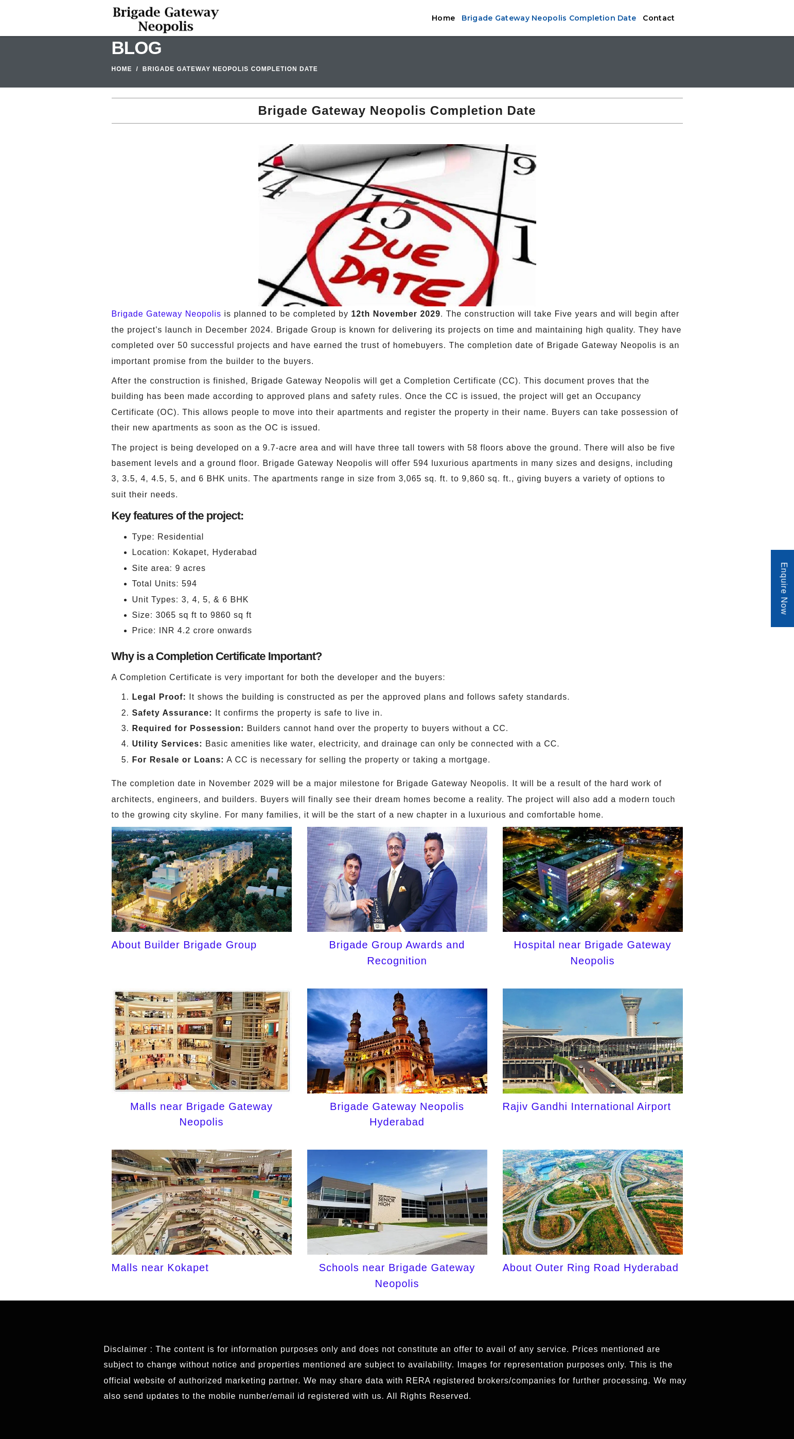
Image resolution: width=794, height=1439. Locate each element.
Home (443, 18)
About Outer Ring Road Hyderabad (591, 1267)
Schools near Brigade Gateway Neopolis (397, 1275)
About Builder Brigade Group (184, 944)
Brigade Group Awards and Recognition (397, 952)
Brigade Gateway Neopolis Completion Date (549, 18)
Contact (659, 18)
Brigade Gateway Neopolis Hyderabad (397, 1114)
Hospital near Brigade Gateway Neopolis (593, 952)
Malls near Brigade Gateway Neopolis (201, 1114)
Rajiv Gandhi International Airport (587, 1106)
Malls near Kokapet (160, 1267)
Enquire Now (784, 588)
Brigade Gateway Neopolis (166, 313)
